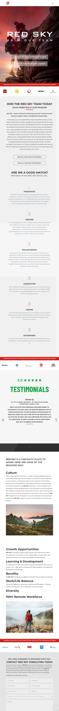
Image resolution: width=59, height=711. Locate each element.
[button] (2, 420)
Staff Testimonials (19, 493)
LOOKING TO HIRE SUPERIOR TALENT (29, 57)
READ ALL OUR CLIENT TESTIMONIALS (29, 160)
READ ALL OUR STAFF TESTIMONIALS (29, 166)
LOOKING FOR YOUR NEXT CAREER (29, 64)
